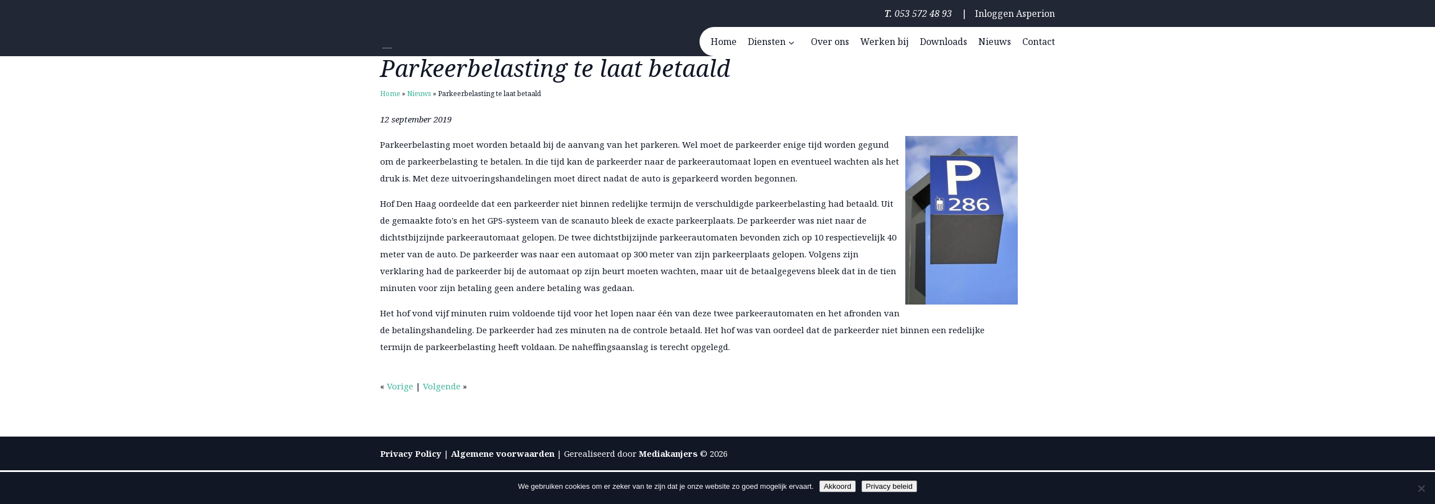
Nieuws (419, 93)
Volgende (442, 386)
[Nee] (1421, 488)
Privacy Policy (410, 453)
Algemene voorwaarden (502, 453)
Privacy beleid (889, 486)
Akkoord (837, 486)
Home (390, 93)
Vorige (400, 386)
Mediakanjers (668, 453)
